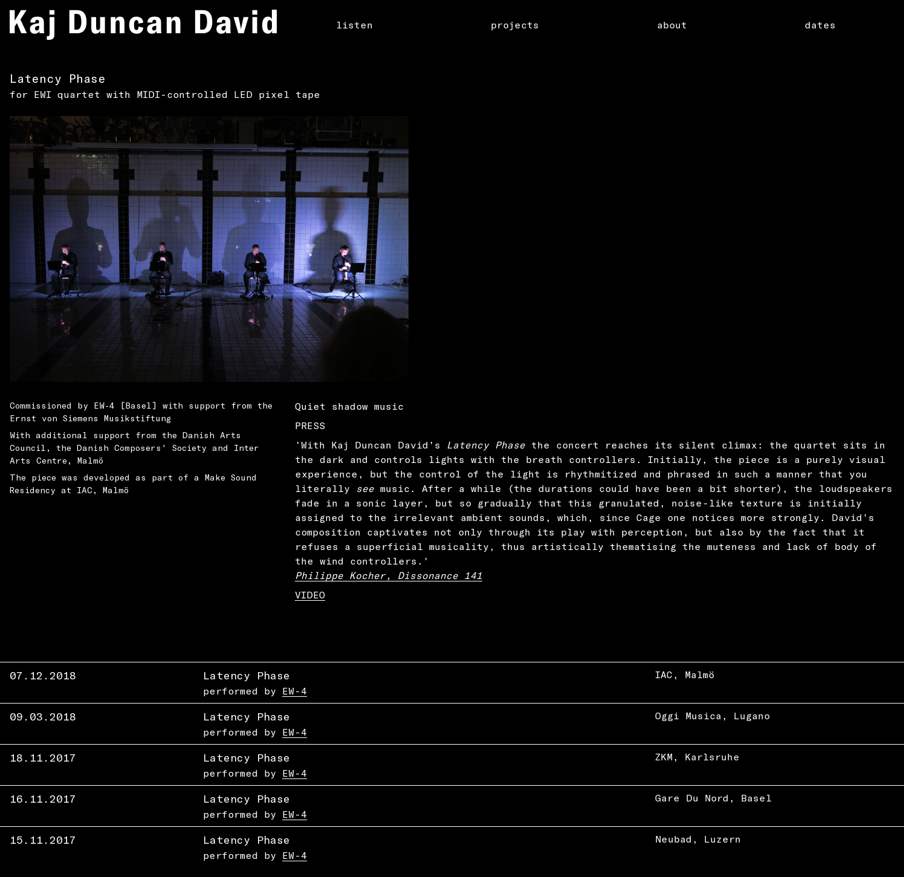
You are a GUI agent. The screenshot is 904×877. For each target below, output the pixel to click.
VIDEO (310, 594)
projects (515, 24)
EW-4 (294, 690)
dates (820, 24)
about (672, 24)
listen (354, 24)
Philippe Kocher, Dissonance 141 (388, 575)
